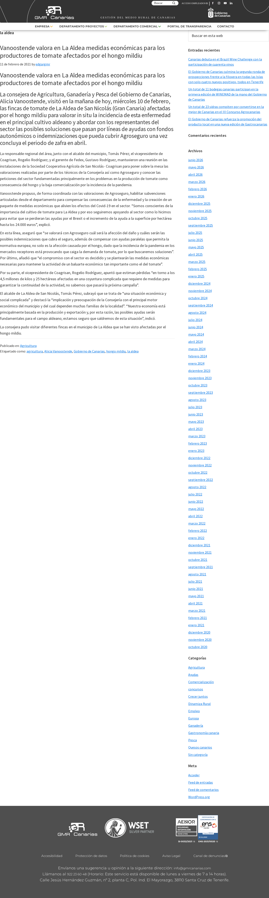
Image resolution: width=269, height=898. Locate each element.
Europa (193, 718)
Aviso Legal (171, 856)
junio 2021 (195, 589)
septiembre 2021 (200, 567)
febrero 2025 (197, 269)
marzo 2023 (196, 436)
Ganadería (195, 725)
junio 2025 (195, 240)
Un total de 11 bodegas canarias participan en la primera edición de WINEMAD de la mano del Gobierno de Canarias (227, 94)
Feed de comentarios (203, 789)
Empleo (194, 711)
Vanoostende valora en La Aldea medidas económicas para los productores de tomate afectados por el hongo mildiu (82, 51)
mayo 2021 (196, 596)
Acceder (194, 775)
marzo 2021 (196, 610)
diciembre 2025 (199, 203)
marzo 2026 (196, 182)
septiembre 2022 (200, 480)
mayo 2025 (196, 247)
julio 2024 (195, 320)
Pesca (192, 740)
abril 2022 (195, 516)
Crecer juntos (198, 696)
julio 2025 (195, 232)
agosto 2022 (197, 487)
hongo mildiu (116, 351)
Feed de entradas (200, 782)
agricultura (35, 351)
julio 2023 (195, 407)
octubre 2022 (197, 472)
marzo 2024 (196, 349)
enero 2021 (196, 625)
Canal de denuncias (209, 856)
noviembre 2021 (200, 552)
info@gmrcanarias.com (192, 868)
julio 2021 (195, 581)
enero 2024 (196, 363)
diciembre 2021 (199, 545)
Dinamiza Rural (199, 704)
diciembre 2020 (199, 632)
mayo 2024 (196, 334)
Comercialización (201, 682)
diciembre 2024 (199, 283)
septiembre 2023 (200, 392)
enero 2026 (196, 196)
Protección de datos (91, 856)
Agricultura (28, 346)
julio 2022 (195, 494)
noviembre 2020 (200, 639)
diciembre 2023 (199, 371)
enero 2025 (196, 276)
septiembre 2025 (200, 225)
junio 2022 (195, 501)
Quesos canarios (200, 747)
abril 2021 (195, 603)
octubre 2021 (197, 559)
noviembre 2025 (200, 211)
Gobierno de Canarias (89, 351)
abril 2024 (195, 341)
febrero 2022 (197, 530)
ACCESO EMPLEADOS (194, 3)
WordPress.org (199, 797)
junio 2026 (195, 160)
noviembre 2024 (200, 291)
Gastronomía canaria (203, 733)
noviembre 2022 (200, 465)
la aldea (133, 351)
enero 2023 (196, 450)
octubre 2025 (197, 218)
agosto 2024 (197, 312)
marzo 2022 (196, 523)
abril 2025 (195, 254)
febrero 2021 (197, 618)
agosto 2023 (197, 400)
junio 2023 (195, 414)
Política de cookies (134, 856)
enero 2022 (196, 538)
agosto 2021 (197, 574)
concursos (195, 689)
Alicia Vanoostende (58, 351)
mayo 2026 (196, 167)
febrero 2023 (197, 443)
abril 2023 (195, 429)
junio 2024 (195, 327)
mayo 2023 (196, 421)
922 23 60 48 (77, 874)
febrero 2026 (197, 189)
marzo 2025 (196, 262)
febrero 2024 (197, 356)
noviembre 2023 (200, 378)
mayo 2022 (196, 509)
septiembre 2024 (200, 305)
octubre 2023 (197, 385)
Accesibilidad (51, 856)
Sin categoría (198, 754)
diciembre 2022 (199, 458)
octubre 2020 (197, 647)
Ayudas (193, 674)
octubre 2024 (197, 298)
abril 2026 (195, 174)
